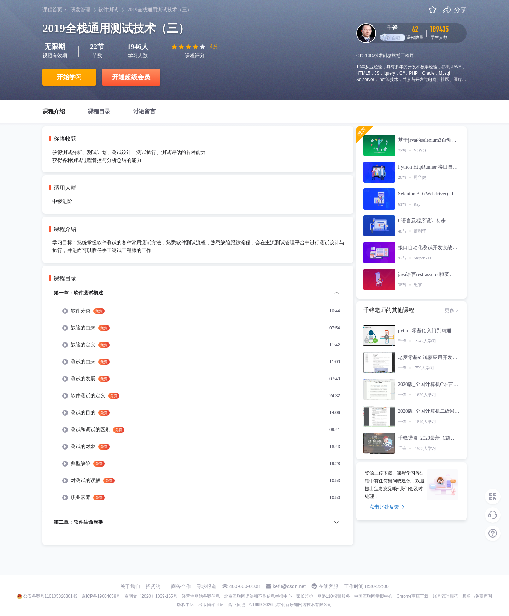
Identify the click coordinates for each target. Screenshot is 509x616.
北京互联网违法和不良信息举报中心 (258, 596)
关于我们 (130, 586)
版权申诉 (185, 604)
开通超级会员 (131, 77)
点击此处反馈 (386, 507)
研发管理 (80, 9)
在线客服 (328, 586)
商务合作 (181, 586)
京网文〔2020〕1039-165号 (150, 596)
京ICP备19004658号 (101, 596)
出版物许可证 (211, 604)
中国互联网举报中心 (373, 596)
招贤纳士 (155, 586)
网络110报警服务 (333, 596)
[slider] (189, 46)
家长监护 (304, 596)
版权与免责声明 (477, 596)
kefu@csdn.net (289, 586)
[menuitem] (197, 400)
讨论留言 (144, 111)
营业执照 (236, 604)
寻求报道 (206, 586)
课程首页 (52, 9)
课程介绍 (53, 111)
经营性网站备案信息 (201, 596)
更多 (452, 310)
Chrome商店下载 (413, 596)
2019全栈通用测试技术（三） (160, 9)
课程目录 (99, 111)
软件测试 (108, 9)
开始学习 (69, 77)
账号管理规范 (445, 596)
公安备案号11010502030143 (50, 596)
